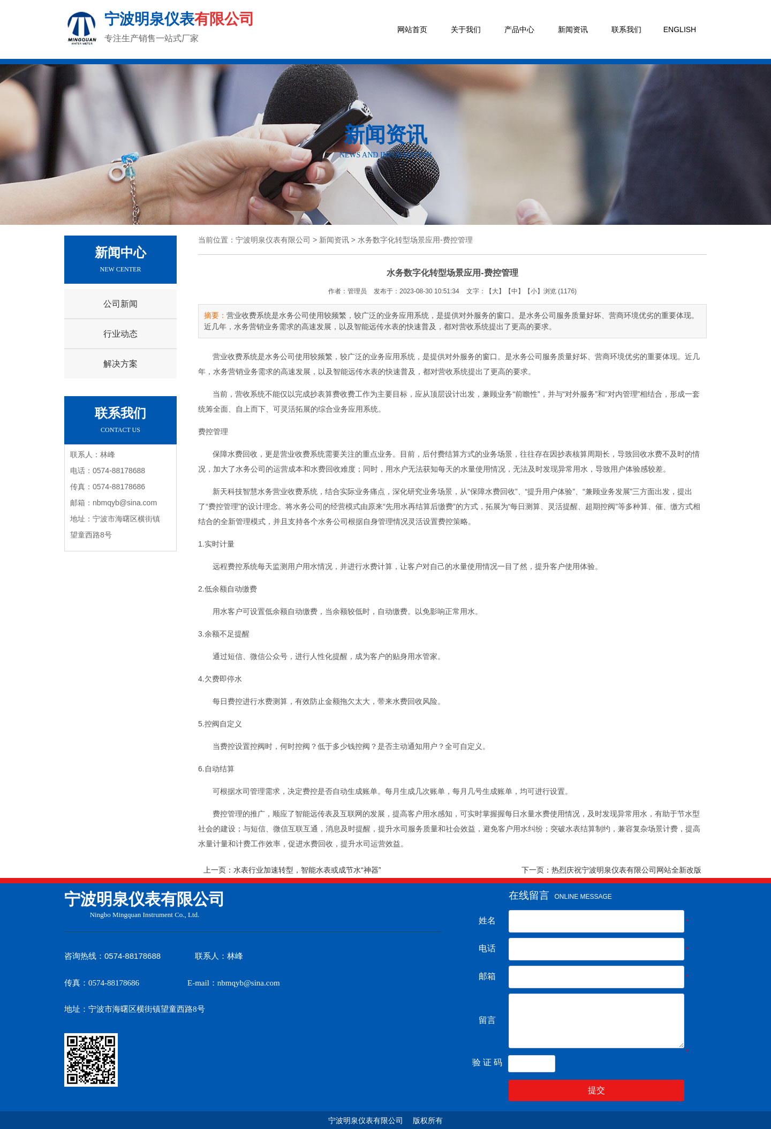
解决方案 (120, 363)
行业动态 (120, 333)
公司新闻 (120, 303)
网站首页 (412, 29)
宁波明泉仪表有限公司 (273, 240)
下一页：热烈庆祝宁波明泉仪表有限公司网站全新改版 (611, 870)
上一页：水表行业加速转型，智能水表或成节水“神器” (292, 870)
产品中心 (519, 29)
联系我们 (626, 29)
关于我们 (466, 29)
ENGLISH (679, 29)
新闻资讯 (573, 29)
